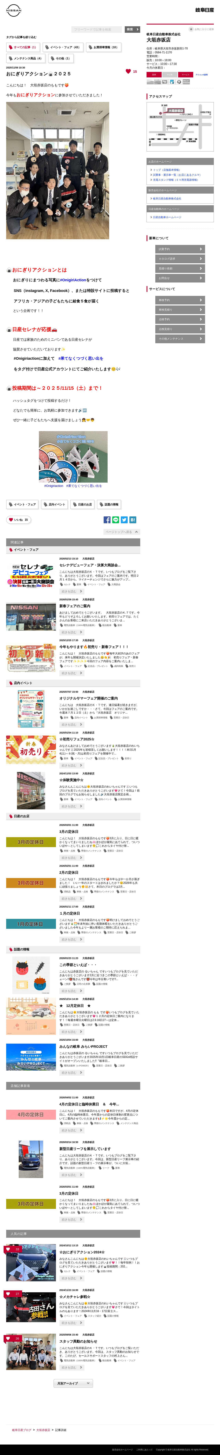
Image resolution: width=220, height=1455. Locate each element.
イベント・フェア (25, 504)
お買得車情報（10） (106, 47)
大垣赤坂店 (43, 1430)
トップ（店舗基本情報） (167, 169)
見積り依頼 (165, 268)
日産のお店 (85, 504)
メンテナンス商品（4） (28, 58)
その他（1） (63, 58)
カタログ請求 (167, 258)
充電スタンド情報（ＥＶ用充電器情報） (176, 179)
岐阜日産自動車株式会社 (167, 198)
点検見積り (165, 329)
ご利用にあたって (144, 1449)
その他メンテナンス (171, 338)
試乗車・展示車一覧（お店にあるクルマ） (177, 174)
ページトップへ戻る (119, 532)
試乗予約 (164, 249)
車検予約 (164, 300)
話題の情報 (111, 504)
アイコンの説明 (202, 75)
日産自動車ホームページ (167, 217)
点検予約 (164, 319)
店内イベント (57, 504)
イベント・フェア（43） (65, 47)
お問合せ (164, 278)
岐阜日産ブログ (21, 1430)
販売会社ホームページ (122, 1449)
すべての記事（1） (25, 47)
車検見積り (165, 309)
